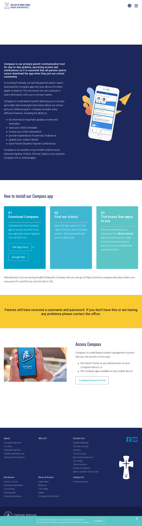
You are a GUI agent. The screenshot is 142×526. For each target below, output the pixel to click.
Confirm (98, 520)
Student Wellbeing (80, 443)
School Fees (9, 489)
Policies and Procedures (14, 457)
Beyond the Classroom (83, 457)
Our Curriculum (79, 454)
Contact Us (78, 477)
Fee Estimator (10, 493)
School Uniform (80, 465)
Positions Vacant (80, 482)
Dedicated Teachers (12, 450)
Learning (77, 450)
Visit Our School (11, 482)
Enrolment (9, 477)
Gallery (41, 493)
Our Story (8, 447)
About (7, 438)
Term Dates (43, 489)
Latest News (43, 482)
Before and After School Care (85, 472)
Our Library (78, 461)
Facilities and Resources (14, 454)
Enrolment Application (13, 486)
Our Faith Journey (80, 447)
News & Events (46, 477)
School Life (79, 438)
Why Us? (42, 438)
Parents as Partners (81, 468)
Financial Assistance (12, 496)
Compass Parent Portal (92, 380)
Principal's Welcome (12, 443)
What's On (42, 486)
